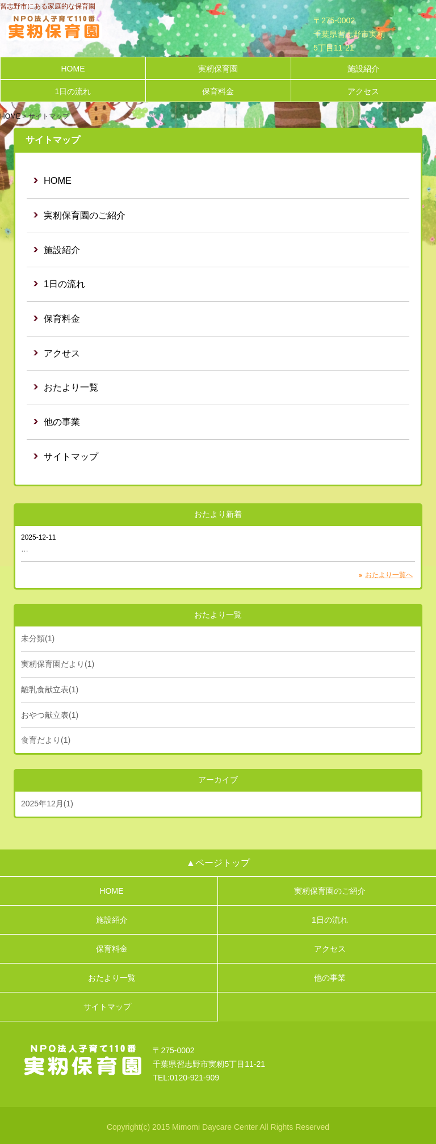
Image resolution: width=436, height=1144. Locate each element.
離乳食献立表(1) (49, 689)
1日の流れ (73, 91)
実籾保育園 (218, 68)
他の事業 (62, 422)
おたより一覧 (71, 387)
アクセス (363, 91)
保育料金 (218, 91)
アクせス (62, 353)
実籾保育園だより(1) (57, 663)
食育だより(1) (45, 740)
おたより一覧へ (389, 575)
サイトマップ (71, 456)
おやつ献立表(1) (49, 715)
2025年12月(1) (47, 803)
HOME (73, 68)
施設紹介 (363, 68)
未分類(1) (37, 638)
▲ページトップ (218, 863)
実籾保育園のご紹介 (84, 215)
